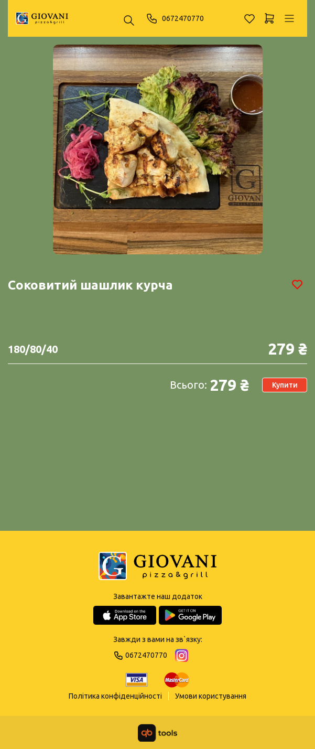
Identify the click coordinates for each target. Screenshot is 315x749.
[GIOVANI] (42, 18)
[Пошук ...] (129, 21)
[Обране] (249, 18)
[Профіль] (289, 18)
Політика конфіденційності (115, 696)
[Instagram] (181, 655)
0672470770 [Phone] (175, 18)
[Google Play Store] (190, 615)
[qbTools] (157, 733)
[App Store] (124, 615)
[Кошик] (269, 18)
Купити (285, 385)
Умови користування (210, 696)
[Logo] (157, 567)
